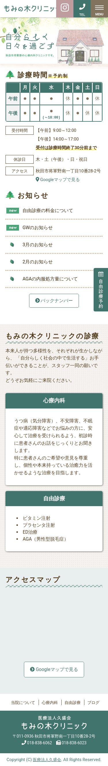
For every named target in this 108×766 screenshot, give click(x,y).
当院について (23, 702)
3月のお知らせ (37, 244)
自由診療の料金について (47, 210)
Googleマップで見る (58, 179)
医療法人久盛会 (47, 759)
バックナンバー (54, 300)
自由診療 (73, 702)
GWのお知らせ (37, 227)
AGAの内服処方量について (50, 279)
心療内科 (50, 702)
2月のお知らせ (37, 262)
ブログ (93, 702)
